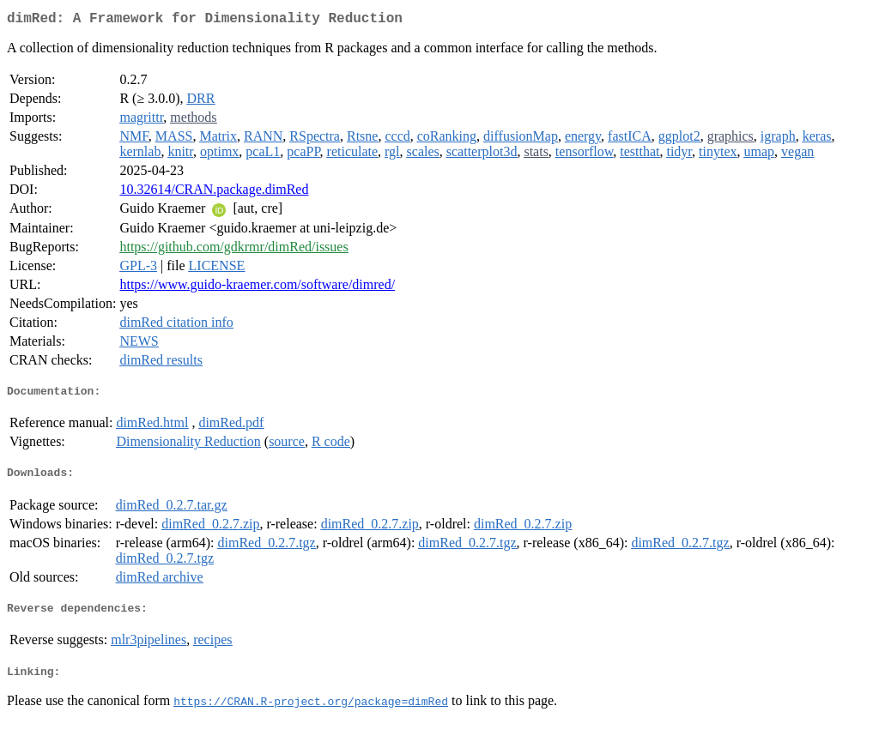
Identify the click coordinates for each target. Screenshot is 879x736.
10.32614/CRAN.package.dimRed (213, 192)
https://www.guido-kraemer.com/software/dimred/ (257, 288)
